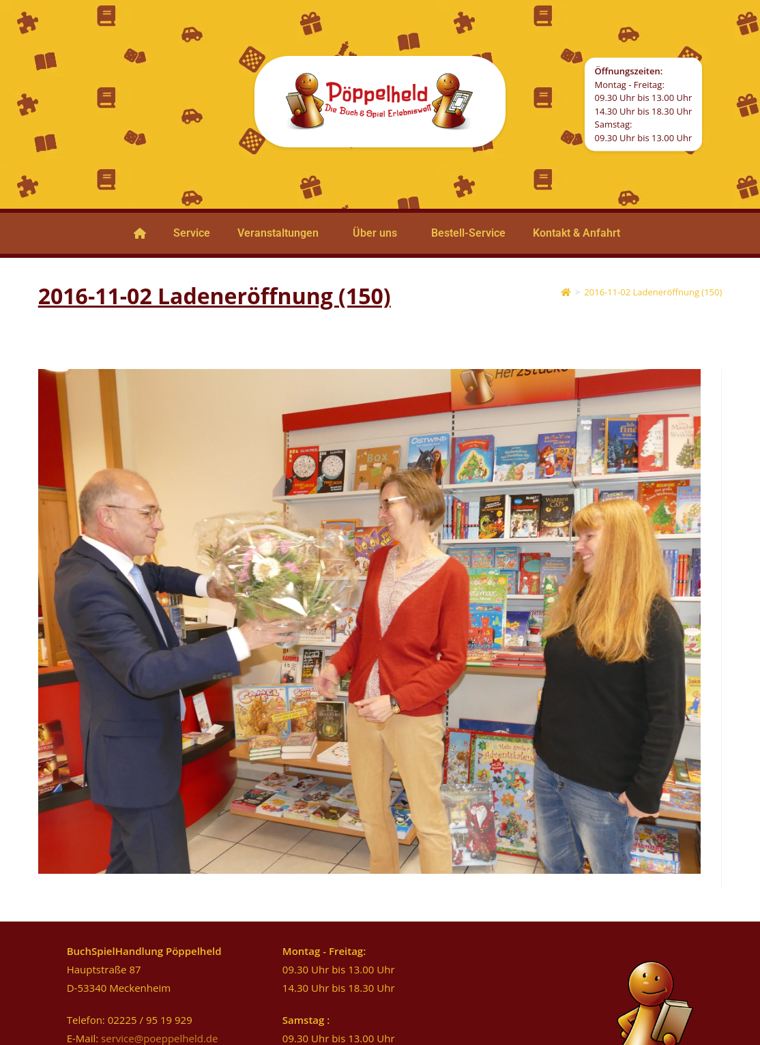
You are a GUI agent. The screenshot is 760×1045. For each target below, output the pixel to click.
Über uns (375, 232)
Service (191, 232)
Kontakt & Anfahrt (576, 232)
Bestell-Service (468, 232)
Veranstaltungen (278, 232)
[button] (281, 233)
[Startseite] (566, 292)
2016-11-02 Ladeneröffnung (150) (653, 292)
